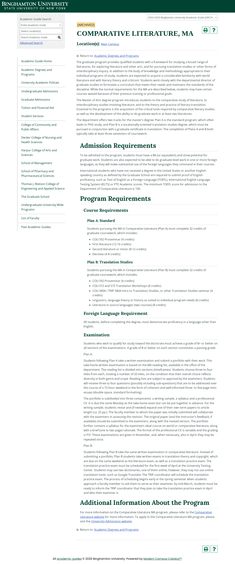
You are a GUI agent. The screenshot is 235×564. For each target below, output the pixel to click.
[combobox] (182, 17)
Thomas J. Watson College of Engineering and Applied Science (43, 186)
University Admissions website (111, 521)
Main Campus (110, 44)
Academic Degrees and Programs (36, 72)
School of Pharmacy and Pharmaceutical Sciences (37, 173)
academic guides (69, 559)
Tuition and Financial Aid (37, 108)
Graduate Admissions (35, 100)
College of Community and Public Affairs (38, 127)
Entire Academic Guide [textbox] (33, 25)
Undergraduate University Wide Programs (42, 207)
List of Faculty (30, 218)
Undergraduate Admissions (39, 91)
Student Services (32, 116)
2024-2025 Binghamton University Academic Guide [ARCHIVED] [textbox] (182, 17)
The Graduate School (35, 197)
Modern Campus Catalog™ (162, 559)
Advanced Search (31, 43)
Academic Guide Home (36, 61)
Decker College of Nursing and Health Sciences (41, 140)
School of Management (36, 163)
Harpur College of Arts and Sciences (39, 152)
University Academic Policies (40, 83)
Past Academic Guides (36, 227)
